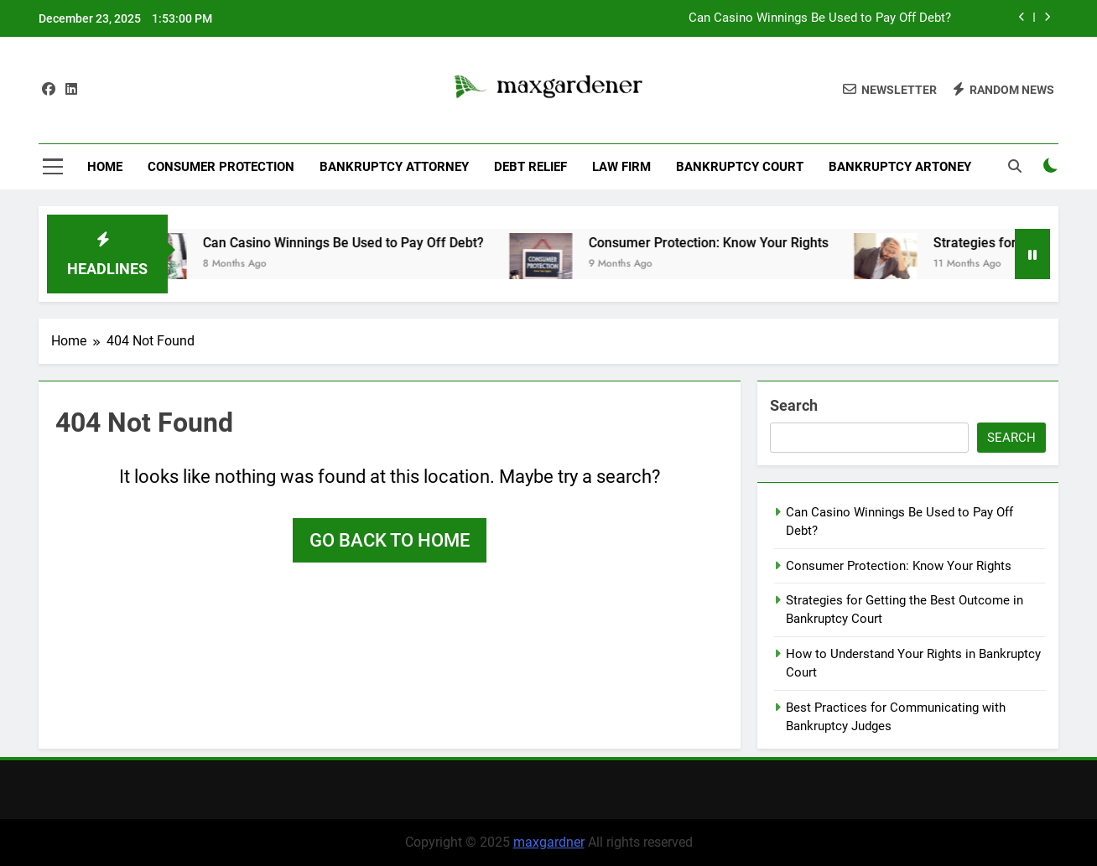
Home (104, 166)
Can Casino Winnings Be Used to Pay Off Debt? (820, 18)
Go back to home (389, 540)
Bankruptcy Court (739, 166)
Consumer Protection (221, 166)
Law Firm (621, 166)
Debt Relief (530, 166)
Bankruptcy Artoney (900, 166)
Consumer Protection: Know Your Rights (724, 243)
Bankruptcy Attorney (394, 166)
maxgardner (549, 842)
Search (794, 405)
